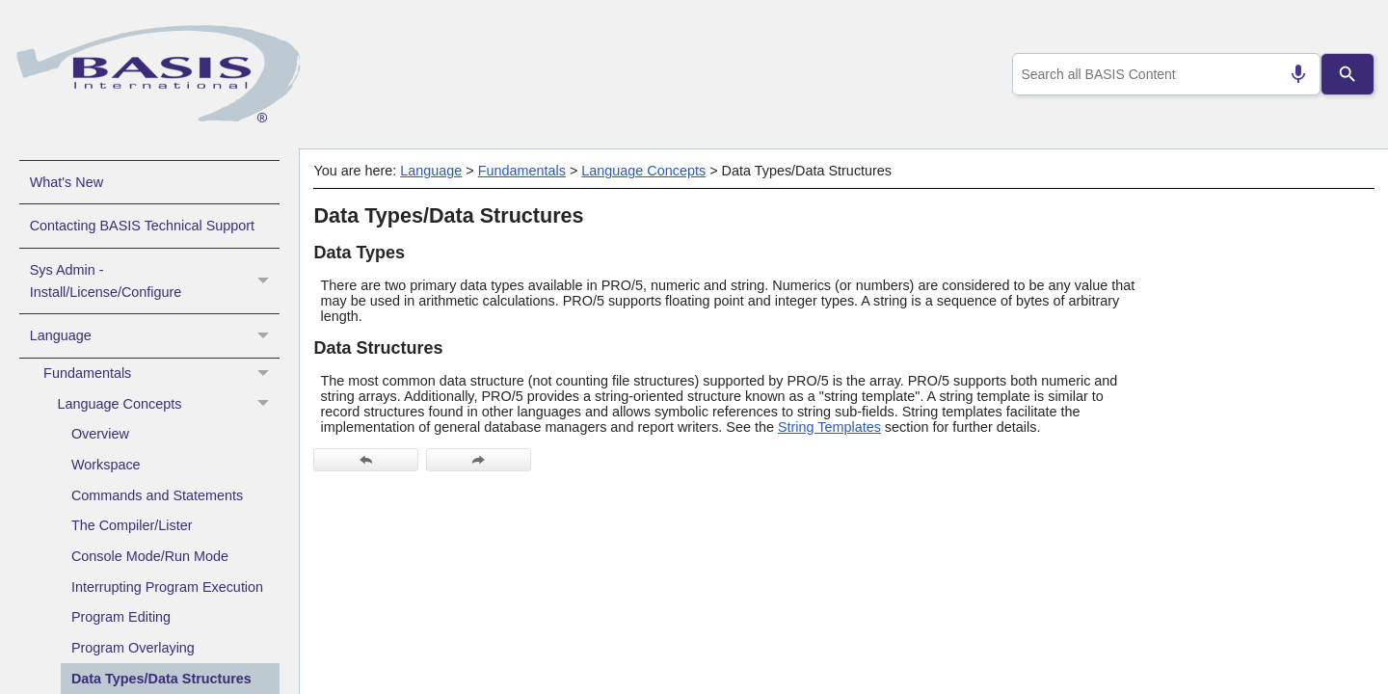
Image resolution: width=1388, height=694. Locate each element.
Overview (100, 433)
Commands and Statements (157, 495)
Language (155, 335)
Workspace (106, 464)
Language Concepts (169, 404)
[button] (266, 281)
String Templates (829, 427)
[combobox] (1162, 74)
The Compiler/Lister (132, 525)
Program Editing (121, 617)
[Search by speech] (1290, 74)
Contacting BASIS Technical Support (142, 225)
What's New (66, 182)
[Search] (1348, 74)
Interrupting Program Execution (167, 587)
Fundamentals (161, 374)
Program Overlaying (133, 647)
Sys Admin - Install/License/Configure (155, 281)
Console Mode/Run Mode (149, 556)
